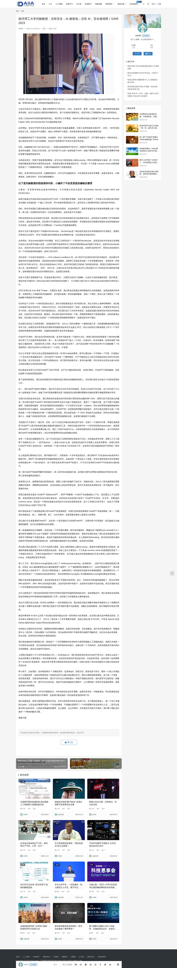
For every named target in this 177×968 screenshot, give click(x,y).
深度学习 (69, 4)
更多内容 (121, 4)
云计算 (78, 4)
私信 (148, 54)
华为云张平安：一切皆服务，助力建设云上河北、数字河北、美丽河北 (68, 886)
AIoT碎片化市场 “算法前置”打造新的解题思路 (34, 886)
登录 (153, 4)
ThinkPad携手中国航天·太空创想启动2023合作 (102, 844)
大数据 (72, 957)
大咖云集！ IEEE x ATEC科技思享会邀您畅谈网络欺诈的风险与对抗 (103, 886)
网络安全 (46, 957)
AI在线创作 (134, 4)
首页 (43, 4)
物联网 (64, 957)
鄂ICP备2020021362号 (63, 961)
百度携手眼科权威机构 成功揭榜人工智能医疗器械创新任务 (34, 803)
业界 (50, 4)
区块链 (56, 957)
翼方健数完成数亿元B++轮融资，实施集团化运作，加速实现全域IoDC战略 (103, 927)
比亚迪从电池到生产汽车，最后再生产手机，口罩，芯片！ (34, 844)
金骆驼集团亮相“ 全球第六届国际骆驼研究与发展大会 (33, 927)
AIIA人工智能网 (40, 961)
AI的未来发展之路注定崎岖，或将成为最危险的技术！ (149, 174)
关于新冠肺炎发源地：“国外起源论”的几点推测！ (69, 844)
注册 (159, 4)
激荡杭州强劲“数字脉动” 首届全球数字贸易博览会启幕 (68, 803)
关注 (137, 54)
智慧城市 (108, 4)
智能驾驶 (98, 4)
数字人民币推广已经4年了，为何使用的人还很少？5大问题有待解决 (149, 162)
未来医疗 (88, 4)
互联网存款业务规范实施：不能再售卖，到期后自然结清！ (149, 116)
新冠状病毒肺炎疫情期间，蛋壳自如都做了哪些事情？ (68, 927)
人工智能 (59, 4)
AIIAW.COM (77, 961)
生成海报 (67, 964)
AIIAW (20, 29)
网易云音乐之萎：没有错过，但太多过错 (103, 803)
